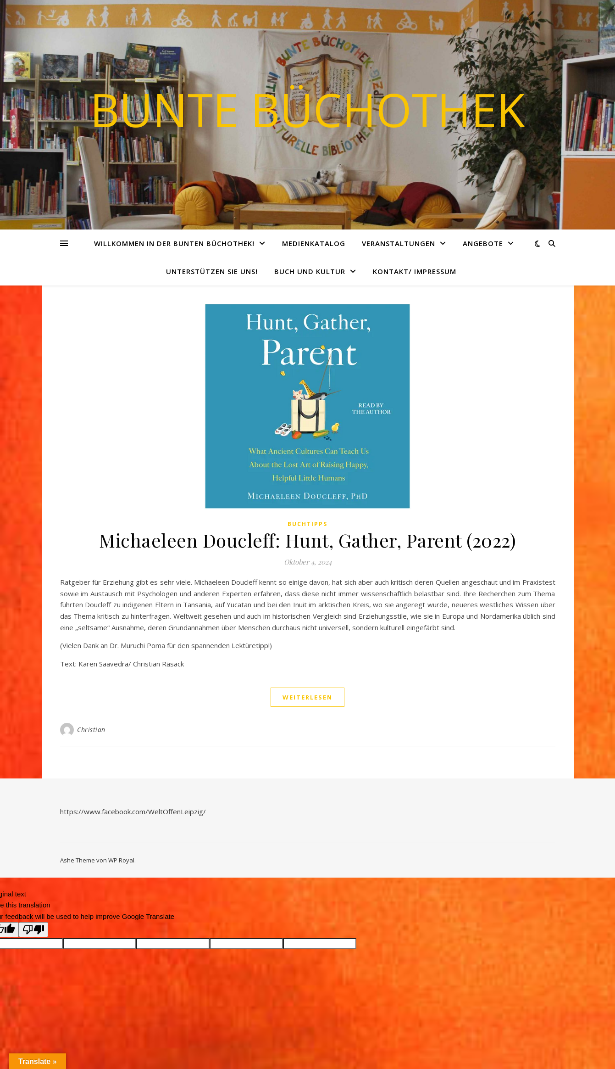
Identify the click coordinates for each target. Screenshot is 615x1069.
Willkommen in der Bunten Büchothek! (174, 243)
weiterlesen (307, 697)
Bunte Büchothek (307, 109)
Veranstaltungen (398, 243)
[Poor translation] (33, 929)
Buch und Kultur (309, 271)
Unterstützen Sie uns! (212, 271)
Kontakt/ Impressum (414, 271)
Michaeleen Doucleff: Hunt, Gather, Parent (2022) (307, 540)
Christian (91, 729)
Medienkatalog (313, 243)
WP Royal (121, 860)
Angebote (483, 243)
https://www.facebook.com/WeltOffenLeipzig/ (133, 811)
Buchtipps (307, 524)
